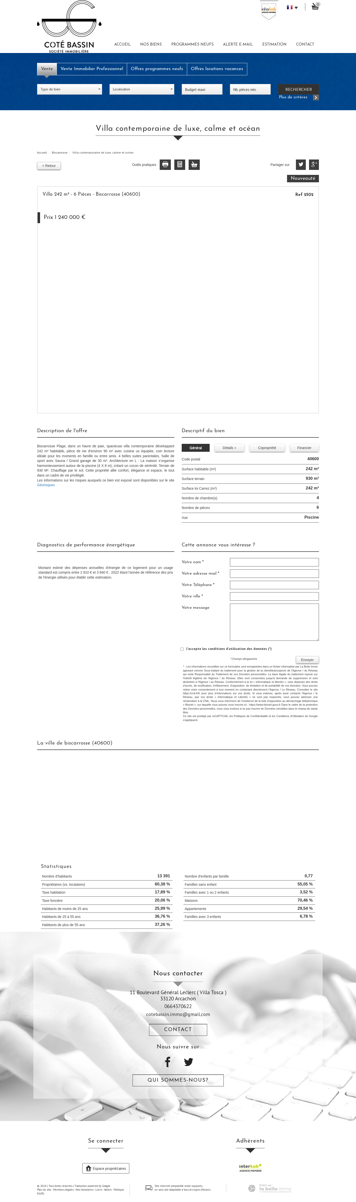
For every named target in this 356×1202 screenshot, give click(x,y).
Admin (108, 1189)
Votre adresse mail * (200, 573)
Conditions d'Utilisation (290, 716)
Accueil (122, 45)
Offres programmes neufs (157, 69)
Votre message (195, 608)
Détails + (229, 448)
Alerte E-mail (238, 45)
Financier (304, 448)
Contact (305, 45)
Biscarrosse (59, 152)
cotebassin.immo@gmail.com (178, 1014)
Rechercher (298, 89)
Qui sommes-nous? (178, 1080)
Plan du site (44, 1189)
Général (196, 448)
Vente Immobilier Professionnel (92, 69)
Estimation (274, 45)
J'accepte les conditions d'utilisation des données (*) (229, 648)
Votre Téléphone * (198, 585)
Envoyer (307, 660)
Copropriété (267, 448)
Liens (98, 1189)
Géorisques (46, 485)
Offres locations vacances (217, 69)
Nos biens (151, 45)
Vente (47, 69)
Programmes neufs (192, 45)
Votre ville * (192, 596)
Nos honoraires (84, 1189)
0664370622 (178, 1006)
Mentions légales (63, 1189)
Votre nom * (193, 562)
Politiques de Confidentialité (251, 716)
